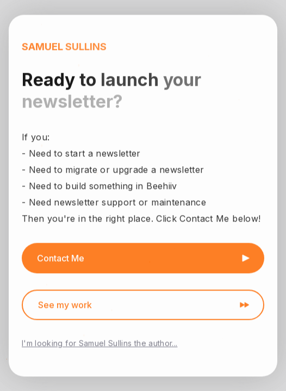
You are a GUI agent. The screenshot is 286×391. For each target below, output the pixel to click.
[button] (143, 258)
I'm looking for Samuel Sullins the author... (99, 343)
